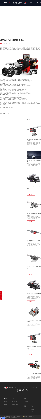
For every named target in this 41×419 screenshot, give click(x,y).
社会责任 (32, 408)
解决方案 (13, 398)
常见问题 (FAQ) (26, 401)
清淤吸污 (5, 401)
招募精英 (32, 411)
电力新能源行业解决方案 (15, 406)
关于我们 (32, 405)
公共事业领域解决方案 (15, 404)
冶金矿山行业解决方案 (15, 401)
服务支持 (25, 398)
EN (25, 3)
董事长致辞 (32, 409)
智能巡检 (5, 404)
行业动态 (25, 406)
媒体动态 (25, 405)
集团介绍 (32, 406)
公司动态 (25, 408)
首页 (31, 2)
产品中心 (36, 2)
